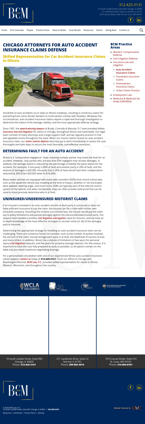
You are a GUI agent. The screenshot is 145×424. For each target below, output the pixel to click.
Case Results (75, 30)
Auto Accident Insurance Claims (125, 71)
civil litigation (17, 243)
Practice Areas (42, 30)
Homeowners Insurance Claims (125, 85)
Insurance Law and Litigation (123, 64)
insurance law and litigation (18, 131)
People (30, 30)
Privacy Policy (29, 413)
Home (4, 30)
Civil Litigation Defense (125, 58)
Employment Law (122, 95)
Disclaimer (18, 413)
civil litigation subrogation (52, 218)
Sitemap (41, 413)
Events (99, 30)
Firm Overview (17, 30)
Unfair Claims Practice (128, 90)
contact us (25, 259)
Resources (88, 30)
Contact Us (124, 30)
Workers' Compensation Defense (126, 53)
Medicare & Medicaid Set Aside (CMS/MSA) (126, 100)
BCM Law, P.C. (34, 262)
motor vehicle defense (37, 141)
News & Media (59, 30)
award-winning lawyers (32, 128)
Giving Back (110, 30)
